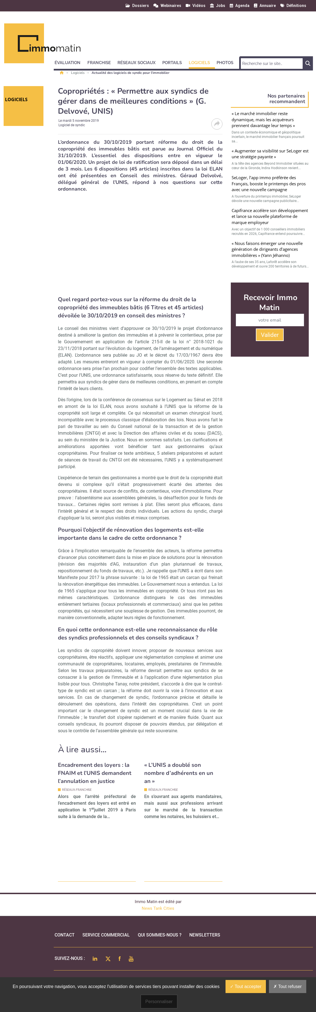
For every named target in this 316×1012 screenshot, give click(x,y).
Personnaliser (159, 1001)
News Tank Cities (158, 908)
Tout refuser (287, 986)
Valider (270, 335)
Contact (65, 935)
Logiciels (78, 72)
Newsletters (204, 935)
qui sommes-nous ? (160, 935)
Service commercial (106, 935)
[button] (70, 62)
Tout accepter (245, 986)
